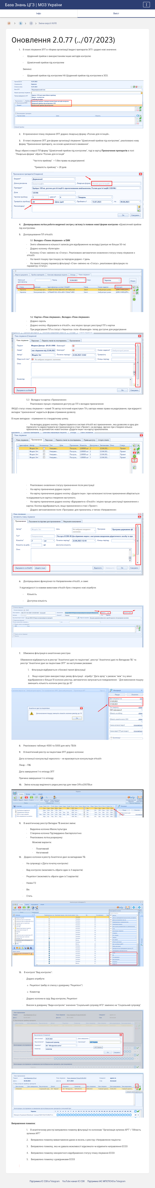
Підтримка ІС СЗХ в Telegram (45, 1181)
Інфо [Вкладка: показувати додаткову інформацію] (38, 13)
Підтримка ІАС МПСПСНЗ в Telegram (106, 1181)
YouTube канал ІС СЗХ (73, 1181)
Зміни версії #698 (48, 23)
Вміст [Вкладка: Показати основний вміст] (116, 13)
